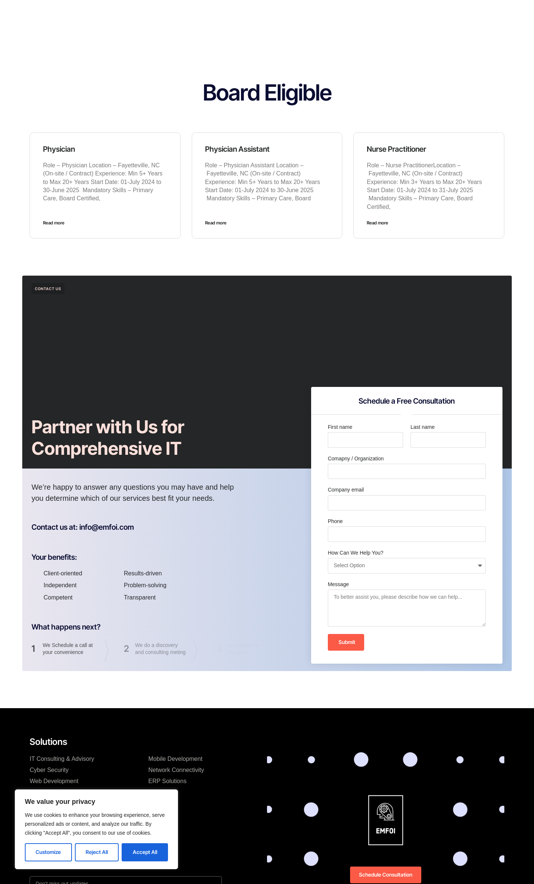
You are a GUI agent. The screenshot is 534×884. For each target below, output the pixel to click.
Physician (59, 149)
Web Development (54, 781)
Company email (346, 490)
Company (251, 12)
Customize (48, 852)
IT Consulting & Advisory (62, 759)
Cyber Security (49, 770)
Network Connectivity (176, 770)
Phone (335, 521)
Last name (423, 427)
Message (338, 584)
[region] (96, 829)
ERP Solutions (167, 781)
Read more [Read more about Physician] (54, 223)
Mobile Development (175, 759)
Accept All (145, 852)
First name (340, 427)
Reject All (97, 852)
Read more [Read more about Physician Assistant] (216, 223)
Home (183, 12)
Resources (289, 12)
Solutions (215, 12)
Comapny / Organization (356, 458)
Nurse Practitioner (396, 149)
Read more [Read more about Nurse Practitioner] (377, 223)
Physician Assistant (237, 149)
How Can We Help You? (355, 553)
